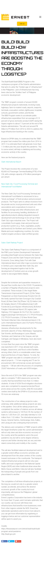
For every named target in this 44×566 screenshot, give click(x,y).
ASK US (22, 24)
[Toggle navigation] (40, 17)
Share (4, 541)
